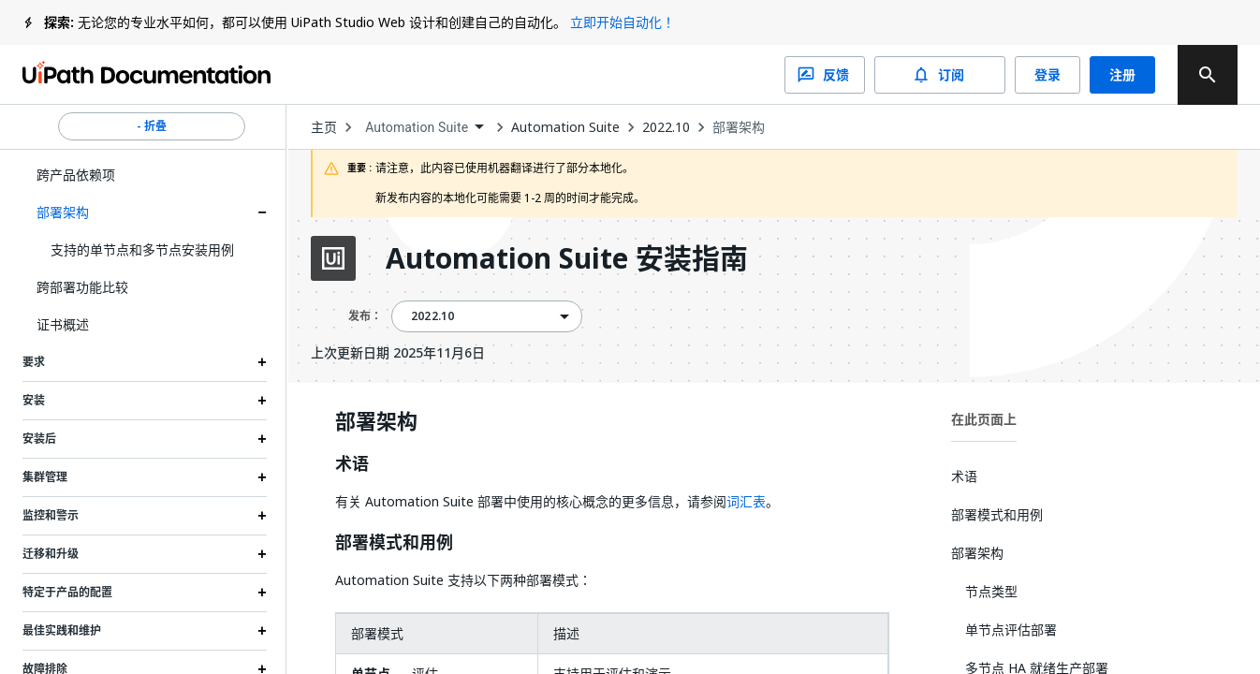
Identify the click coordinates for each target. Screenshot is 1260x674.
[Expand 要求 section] (262, 362)
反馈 (824, 75)
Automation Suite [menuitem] (416, 127)
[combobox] (424, 128)
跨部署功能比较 (82, 287)
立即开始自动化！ (622, 22)
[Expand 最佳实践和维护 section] (262, 631)
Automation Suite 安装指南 (567, 258)
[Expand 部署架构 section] (262, 212)
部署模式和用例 (394, 543)
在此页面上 (984, 419)
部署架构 (63, 212)
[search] (1208, 75)
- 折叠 (151, 126)
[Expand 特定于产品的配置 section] (262, 592)
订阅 (939, 75)
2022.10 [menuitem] (432, 316)
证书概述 (63, 324)
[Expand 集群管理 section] (262, 477)
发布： (365, 316)
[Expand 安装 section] (262, 400)
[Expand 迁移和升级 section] (262, 554)
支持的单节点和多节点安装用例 (142, 249)
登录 (1047, 75)
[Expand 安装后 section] (262, 439)
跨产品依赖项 (76, 174)
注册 (1122, 75)
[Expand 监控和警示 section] (262, 515)
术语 (352, 464)
